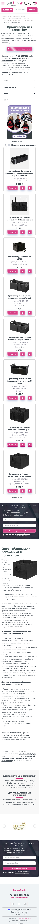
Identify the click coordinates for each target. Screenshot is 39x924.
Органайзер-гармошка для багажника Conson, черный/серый (19, 381)
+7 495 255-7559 (21, 56)
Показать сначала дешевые (23, 145)
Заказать (12, 188)
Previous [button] (4, 826)
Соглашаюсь (19, 534)
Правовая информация (19, 920)
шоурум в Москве (9, 72)
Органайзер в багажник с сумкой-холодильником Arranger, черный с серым (19, 173)
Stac (22, 306)
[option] (19, 826)
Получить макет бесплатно (19, 49)
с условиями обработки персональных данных (22, 534)
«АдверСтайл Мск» (25, 918)
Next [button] (35, 826)
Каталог (7, 10)
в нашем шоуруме (28, 754)
